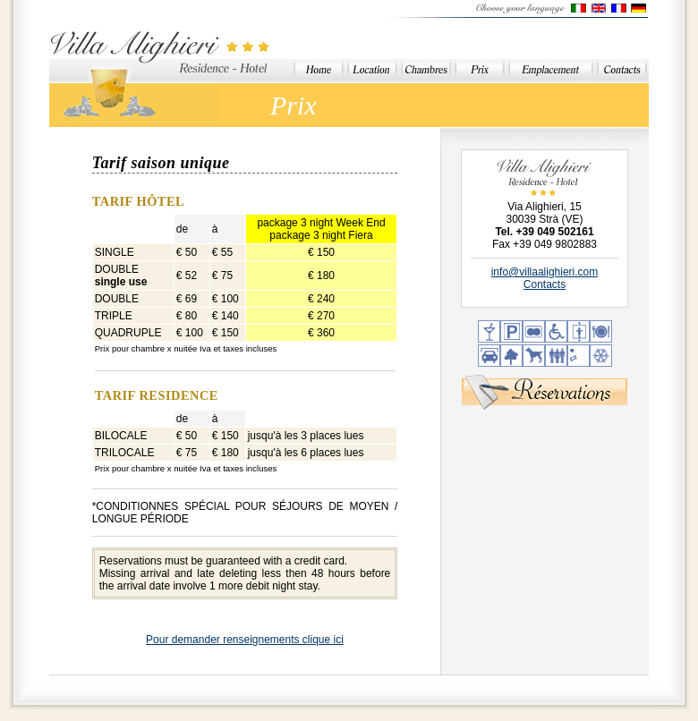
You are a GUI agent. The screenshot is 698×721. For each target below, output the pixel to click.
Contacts (545, 284)
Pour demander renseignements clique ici (245, 639)
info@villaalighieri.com (545, 272)
